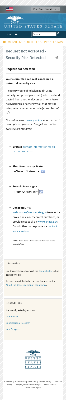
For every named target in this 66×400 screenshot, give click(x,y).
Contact (8, 381)
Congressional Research (18, 322)
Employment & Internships (28, 384)
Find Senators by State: (28, 166)
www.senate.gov (47, 221)
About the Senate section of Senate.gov (26, 284)
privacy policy (34, 120)
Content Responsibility (25, 381)
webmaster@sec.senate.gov (30, 212)
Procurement (50, 384)
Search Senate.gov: (25, 186)
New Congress (13, 329)
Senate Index (45, 270)
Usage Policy (45, 381)
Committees (12, 316)
